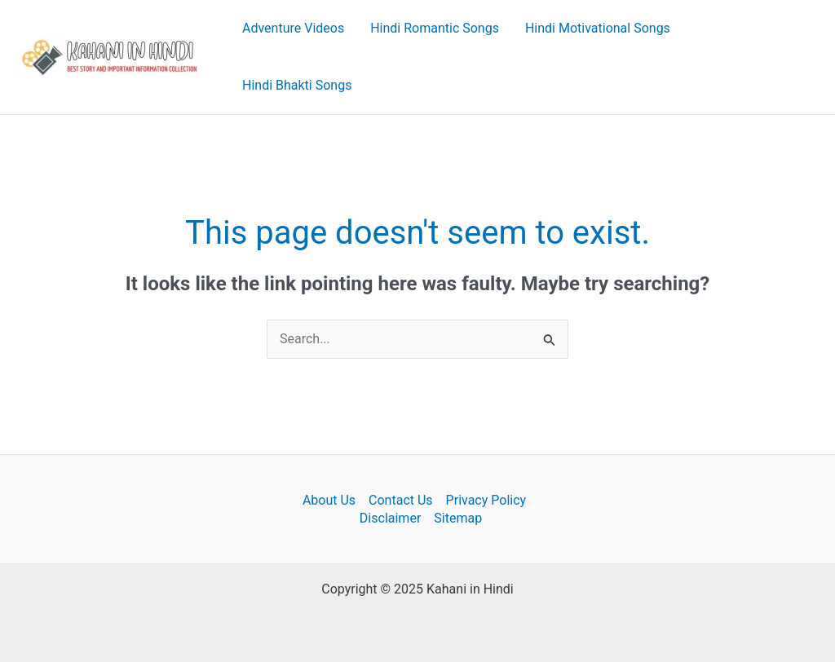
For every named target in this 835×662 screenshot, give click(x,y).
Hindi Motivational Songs (597, 28)
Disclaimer (390, 518)
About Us (329, 500)
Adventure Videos (293, 28)
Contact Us (401, 500)
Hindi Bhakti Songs (296, 85)
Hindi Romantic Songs (434, 28)
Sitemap (458, 518)
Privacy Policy (486, 500)
